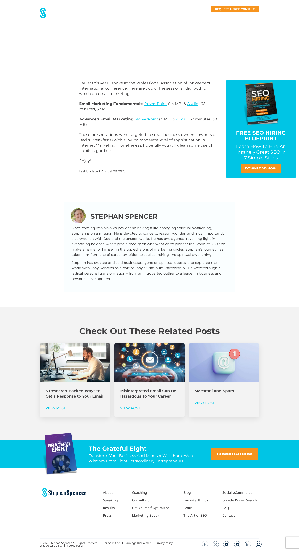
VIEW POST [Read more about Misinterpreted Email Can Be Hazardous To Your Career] (130, 408)
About (103, 16)
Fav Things (203, 16)
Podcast (174, 16)
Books (237, 16)
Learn (221, 16)
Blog (188, 16)
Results (116, 16)
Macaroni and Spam (214, 391)
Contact (253, 16)
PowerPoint (155, 103)
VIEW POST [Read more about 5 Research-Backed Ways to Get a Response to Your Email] (56, 408)
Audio (192, 103)
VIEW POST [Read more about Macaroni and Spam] (205, 403)
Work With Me (150, 16)
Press (130, 16)
